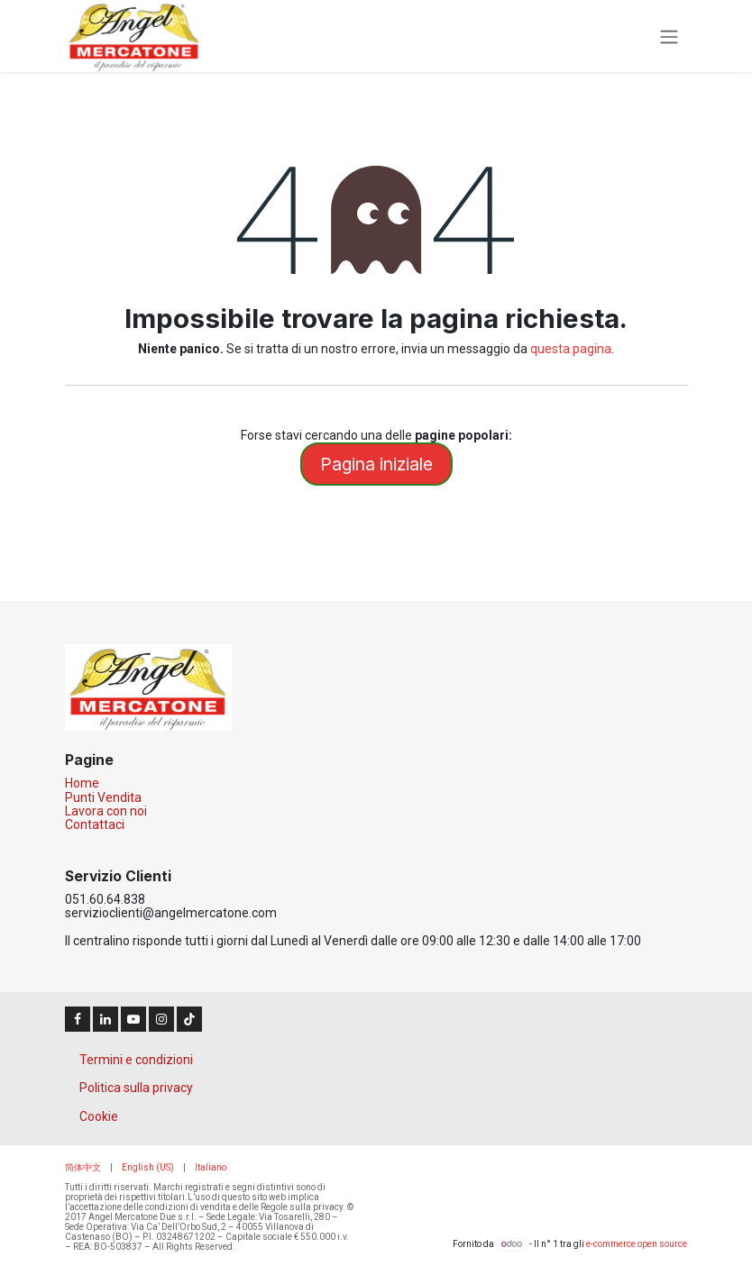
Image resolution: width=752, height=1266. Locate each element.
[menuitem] (83, 1167)
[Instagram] (161, 1019)
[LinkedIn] (105, 1019)
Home (82, 783)
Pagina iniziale (376, 464)
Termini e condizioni (136, 1059)
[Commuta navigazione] (669, 36)
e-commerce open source (636, 1244)
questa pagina (570, 349)
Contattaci (94, 824)
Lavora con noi (106, 811)
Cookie (98, 1116)
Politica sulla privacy (136, 1087)
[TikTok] (189, 1019)
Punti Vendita (103, 797)
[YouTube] (133, 1019)
